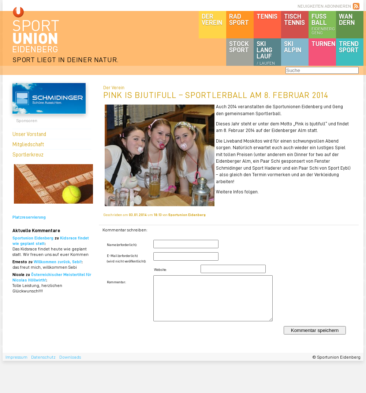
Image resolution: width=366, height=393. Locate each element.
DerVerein (212, 19)
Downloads (70, 357)
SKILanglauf (266, 52)
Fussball (323, 23)
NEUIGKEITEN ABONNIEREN (324, 6)
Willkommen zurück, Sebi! (58, 261)
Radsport (239, 19)
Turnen (323, 43)
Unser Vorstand (29, 134)
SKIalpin (292, 46)
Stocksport (239, 46)
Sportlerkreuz (28, 154)
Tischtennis (294, 19)
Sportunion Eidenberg (32, 238)
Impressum (16, 357)
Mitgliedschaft (28, 144)
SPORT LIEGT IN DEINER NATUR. (65, 59)
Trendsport (349, 46)
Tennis (267, 16)
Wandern (347, 19)
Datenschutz (43, 357)
